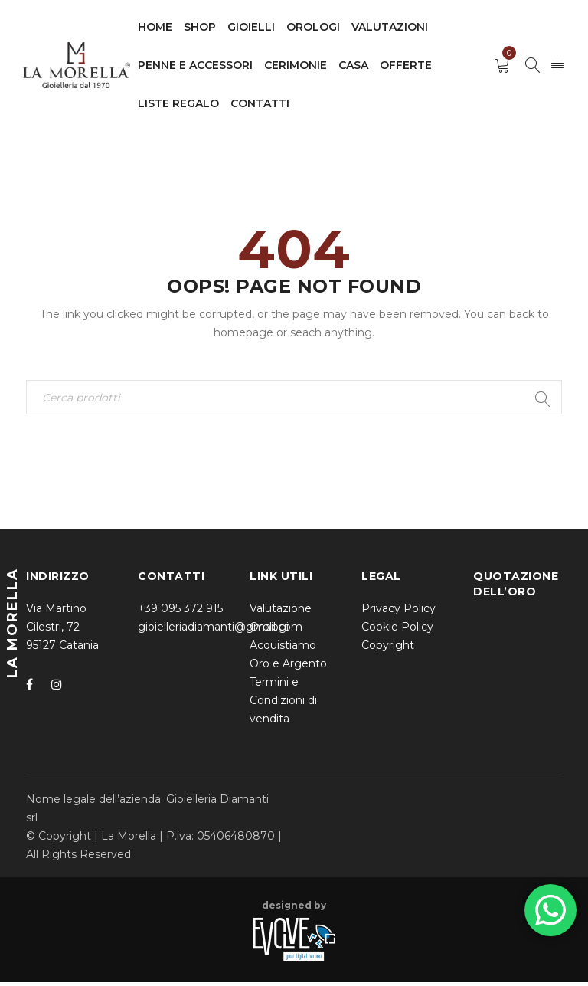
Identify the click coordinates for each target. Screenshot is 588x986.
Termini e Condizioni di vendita (283, 704)
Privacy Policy (398, 612)
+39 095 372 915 (180, 612)
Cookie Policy (397, 630)
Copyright (387, 649)
